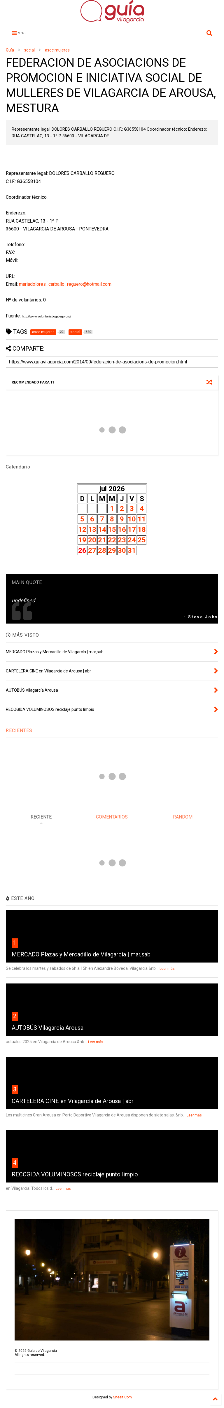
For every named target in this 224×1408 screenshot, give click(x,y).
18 (142, 529)
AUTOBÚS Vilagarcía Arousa (47, 1027)
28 (102, 550)
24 (132, 540)
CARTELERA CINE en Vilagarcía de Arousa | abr (73, 1101)
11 (142, 519)
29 (112, 550)
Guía (10, 50)
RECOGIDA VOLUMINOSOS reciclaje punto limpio (75, 1174)
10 (132, 519)
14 (102, 529)
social (29, 50)
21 (102, 540)
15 (112, 529)
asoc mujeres (57, 50)
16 (122, 529)
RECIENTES (19, 730)
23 (122, 540)
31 (132, 550)
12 (82, 529)
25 (142, 540)
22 (112, 540)
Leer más (167, 969)
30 (122, 550)
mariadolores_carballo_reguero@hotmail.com (65, 284)
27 (92, 550)
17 (132, 529)
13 (92, 529)
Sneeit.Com (122, 1397)
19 (82, 540)
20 (92, 540)
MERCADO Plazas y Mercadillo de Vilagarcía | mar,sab (81, 954)
